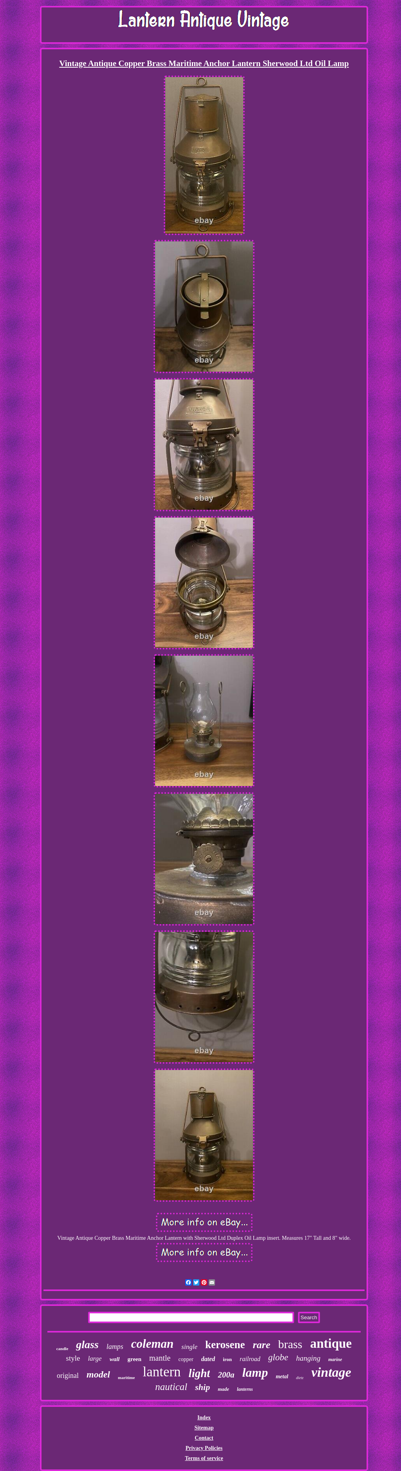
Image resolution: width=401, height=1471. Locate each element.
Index (204, 1418)
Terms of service (204, 1458)
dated (208, 1359)
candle (62, 1348)
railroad (250, 1359)
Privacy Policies (204, 1448)
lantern (162, 1371)
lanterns (245, 1389)
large (94, 1358)
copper (185, 1359)
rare (261, 1345)
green (135, 1359)
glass (87, 1344)
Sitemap (203, 1428)
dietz (299, 1378)
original (68, 1375)
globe (278, 1357)
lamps (115, 1347)
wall (115, 1359)
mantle (159, 1358)
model (98, 1374)
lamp (255, 1372)
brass (290, 1344)
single (189, 1347)
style (73, 1358)
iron (227, 1359)
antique (331, 1343)
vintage (331, 1372)
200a (226, 1374)
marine (335, 1359)
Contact (204, 1438)
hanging (308, 1358)
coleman (152, 1344)
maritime (126, 1377)
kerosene (225, 1345)
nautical (171, 1386)
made (223, 1389)
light (199, 1373)
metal (282, 1376)
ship (202, 1387)
